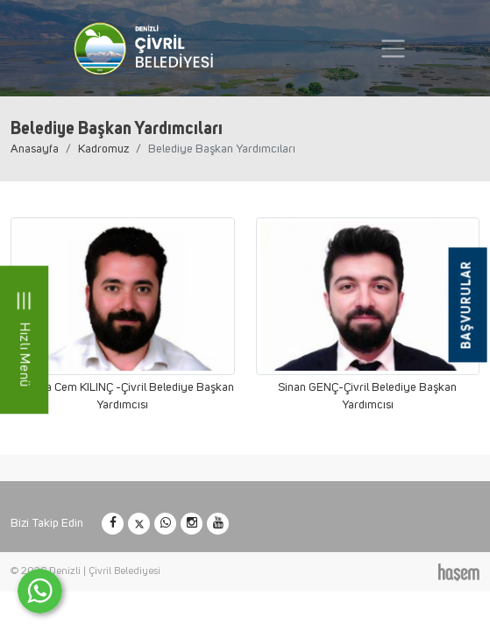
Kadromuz (103, 149)
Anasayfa (35, 149)
